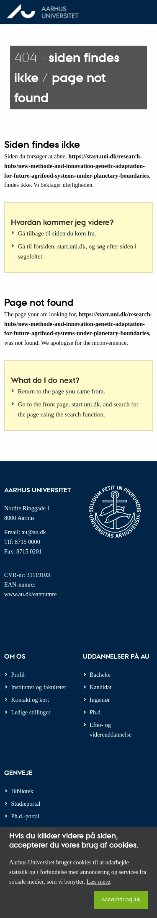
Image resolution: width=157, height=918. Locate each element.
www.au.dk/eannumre (30, 594)
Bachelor (100, 674)
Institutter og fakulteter (39, 687)
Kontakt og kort (30, 699)
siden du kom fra (73, 233)
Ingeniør (100, 699)
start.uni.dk (71, 246)
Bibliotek (22, 791)
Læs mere (98, 881)
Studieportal (26, 803)
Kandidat (100, 687)
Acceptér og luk (120, 899)
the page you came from (73, 391)
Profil (18, 674)
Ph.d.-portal (25, 816)
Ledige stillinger (31, 712)
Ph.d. (96, 712)
